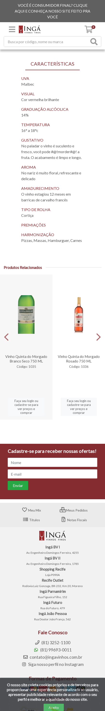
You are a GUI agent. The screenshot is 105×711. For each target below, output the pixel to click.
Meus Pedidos (74, 510)
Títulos (31, 520)
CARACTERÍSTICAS (52, 64)
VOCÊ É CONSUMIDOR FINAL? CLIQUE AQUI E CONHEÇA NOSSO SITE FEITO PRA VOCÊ (52, 11)
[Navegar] (6, 337)
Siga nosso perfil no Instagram (52, 664)
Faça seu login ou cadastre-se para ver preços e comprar (26, 407)
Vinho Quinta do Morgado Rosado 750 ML (79, 358)
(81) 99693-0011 (52, 649)
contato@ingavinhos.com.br (52, 657)
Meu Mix (31, 510)
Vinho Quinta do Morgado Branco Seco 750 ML (26, 358)
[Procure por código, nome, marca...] (46, 42)
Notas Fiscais (74, 520)
